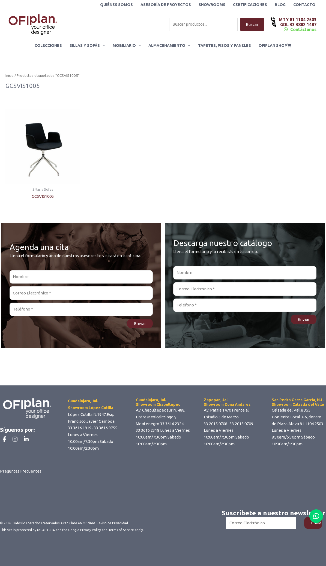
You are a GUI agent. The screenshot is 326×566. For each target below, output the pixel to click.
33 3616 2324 (172, 423)
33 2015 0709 (241, 423)
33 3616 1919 (79, 427)
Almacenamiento (169, 45)
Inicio (9, 75)
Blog (280, 4)
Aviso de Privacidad (113, 523)
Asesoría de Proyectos (165, 4)
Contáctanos (303, 29)
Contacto (304, 4)
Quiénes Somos (116, 4)
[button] (102, 45)
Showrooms (212, 4)
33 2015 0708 (215, 423)
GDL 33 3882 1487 (297, 24)
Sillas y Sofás (87, 45)
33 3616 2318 (147, 430)
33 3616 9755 (105, 427)
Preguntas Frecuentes (20, 471)
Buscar (252, 24)
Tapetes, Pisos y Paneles (224, 45)
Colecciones (48, 45)
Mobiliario (127, 45)
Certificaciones (250, 4)
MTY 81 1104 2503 (297, 19)
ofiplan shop (275, 45)
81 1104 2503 (311, 423)
